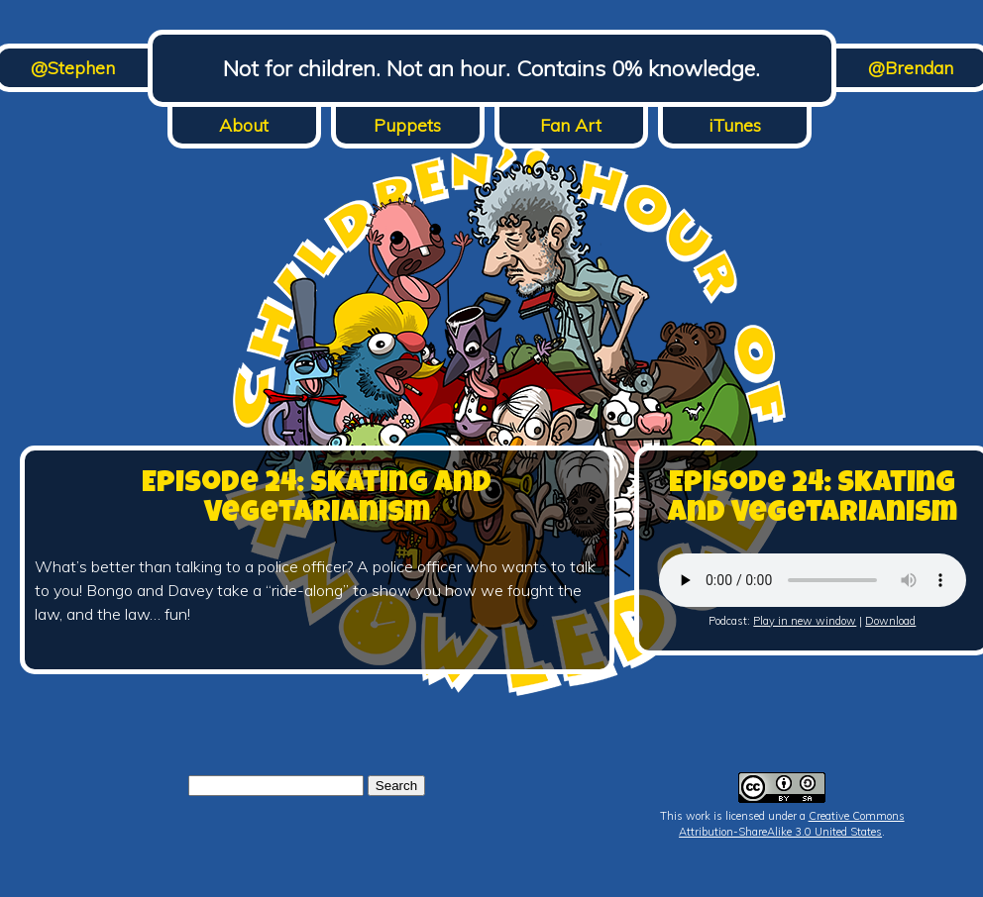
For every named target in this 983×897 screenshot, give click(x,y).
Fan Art (570, 125)
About (244, 125)
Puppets (407, 125)
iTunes (735, 125)
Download (890, 621)
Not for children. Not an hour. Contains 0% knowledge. (491, 68)
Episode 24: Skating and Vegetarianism (317, 500)
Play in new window (804, 621)
